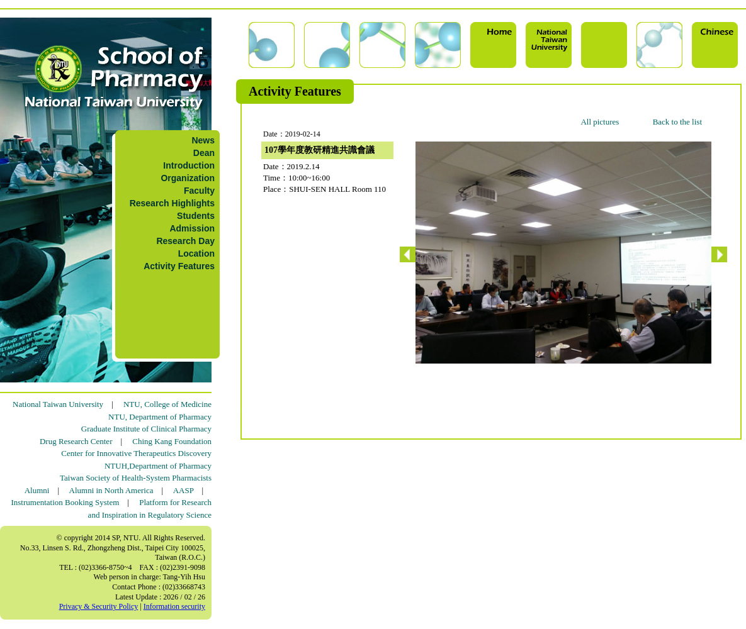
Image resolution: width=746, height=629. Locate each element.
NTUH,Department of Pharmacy (158, 465)
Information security (174, 606)
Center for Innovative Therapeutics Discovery (136, 453)
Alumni (37, 490)
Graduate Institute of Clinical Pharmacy (146, 428)
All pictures (599, 121)
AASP (183, 490)
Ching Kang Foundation (172, 441)
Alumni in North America (111, 490)
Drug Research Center (76, 441)
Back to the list (677, 121)
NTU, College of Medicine (167, 404)
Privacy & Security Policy (98, 606)
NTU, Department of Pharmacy (160, 416)
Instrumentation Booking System (65, 502)
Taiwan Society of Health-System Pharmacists (136, 477)
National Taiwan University (58, 404)
